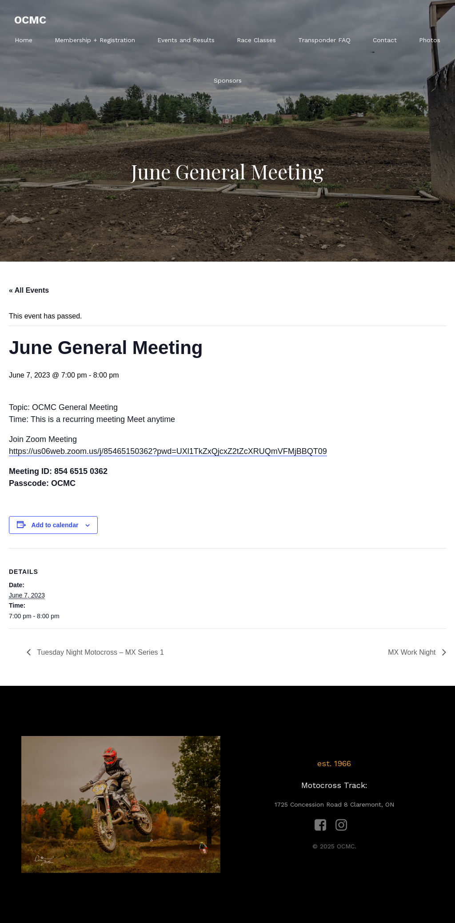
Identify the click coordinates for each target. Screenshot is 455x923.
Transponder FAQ (324, 40)
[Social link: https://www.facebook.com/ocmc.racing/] (323, 825)
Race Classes (256, 40)
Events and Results (186, 40)
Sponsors (228, 80)
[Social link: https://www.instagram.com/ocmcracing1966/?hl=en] (344, 825)
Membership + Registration (95, 40)
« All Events (29, 290)
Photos (429, 40)
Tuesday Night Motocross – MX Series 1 (99, 652)
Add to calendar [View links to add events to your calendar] (55, 525)
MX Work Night (413, 652)
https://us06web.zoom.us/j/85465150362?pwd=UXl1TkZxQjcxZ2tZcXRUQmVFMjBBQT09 (168, 451)
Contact (385, 40)
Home (23, 40)
